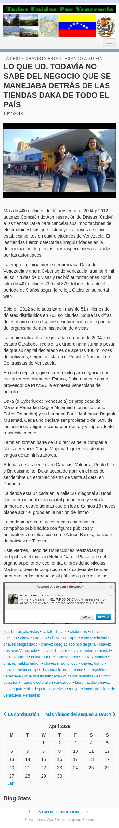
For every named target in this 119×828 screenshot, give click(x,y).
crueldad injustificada (42, 676)
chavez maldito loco (60, 663)
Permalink (31, 695)
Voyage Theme (81, 820)
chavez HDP (41, 657)
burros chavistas (25, 631)
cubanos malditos (78, 676)
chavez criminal (94, 638)
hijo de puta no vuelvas (46, 689)
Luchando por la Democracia (66, 812)
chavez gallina (15, 657)
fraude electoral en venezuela (46, 682)
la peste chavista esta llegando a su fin (52, 59)
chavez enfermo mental (90, 651)
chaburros (78, 631)
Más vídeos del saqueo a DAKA (80, 714)
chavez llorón (67, 657)
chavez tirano (92, 663)
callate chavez (55, 631)
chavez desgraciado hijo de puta (68, 644)
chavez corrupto (63, 638)
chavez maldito (94, 657)
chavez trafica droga (20, 670)
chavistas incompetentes (62, 670)
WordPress (55, 820)
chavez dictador (54, 651)
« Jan (8, 783)
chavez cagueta (33, 638)
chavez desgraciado (20, 644)
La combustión (21, 714)
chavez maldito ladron (22, 663)
